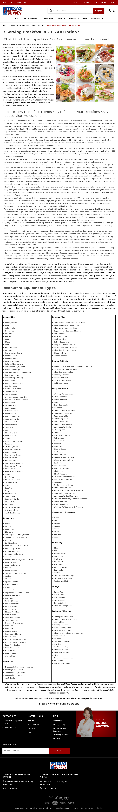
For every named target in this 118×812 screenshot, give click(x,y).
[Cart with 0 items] (114, 11)
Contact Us (57, 721)
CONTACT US (74, 18)
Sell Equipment (9, 727)
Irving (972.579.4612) (82, 2)
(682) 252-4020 (48, 788)
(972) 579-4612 (9, 788)
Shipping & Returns (62, 735)
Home (17, 18)
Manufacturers (34, 724)
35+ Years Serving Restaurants (15, 2)
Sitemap (56, 738)
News (30, 732)
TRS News (32, 728)
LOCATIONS (62, 18)
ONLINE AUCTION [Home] (96, 18)
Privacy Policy (59, 724)
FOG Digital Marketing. (93, 808)
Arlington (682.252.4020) (105, 2)
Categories (49, 18)
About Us (31, 721)
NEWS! (84, 18)
